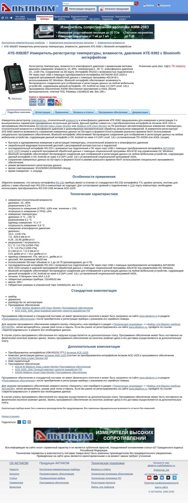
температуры (39, 120)
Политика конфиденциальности (161, 483)
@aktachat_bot (161, 470)
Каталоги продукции (117, 8)
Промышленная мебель (52, 478)
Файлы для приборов (102, 487)
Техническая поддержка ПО (106, 478)
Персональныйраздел (122, 17)
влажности (72, 120)
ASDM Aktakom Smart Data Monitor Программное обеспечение (51, 372)
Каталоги (14, 474)
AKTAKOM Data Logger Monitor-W (27, 358)
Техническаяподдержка (107, 17)
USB (132, 185)
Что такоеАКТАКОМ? (20, 17)
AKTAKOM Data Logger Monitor (53, 125)
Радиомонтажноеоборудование (79, 17)
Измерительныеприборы (45, 17)
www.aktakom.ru (148, 316)
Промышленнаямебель (62, 17)
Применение (16, 482)
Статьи (13, 478)
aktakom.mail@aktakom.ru (161, 465)
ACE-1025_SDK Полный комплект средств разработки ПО (48, 369)
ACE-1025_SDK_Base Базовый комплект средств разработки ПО (52, 310)
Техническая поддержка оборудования (112, 474)
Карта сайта (161, 487)
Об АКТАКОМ (18, 463)
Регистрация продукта (82, 8)
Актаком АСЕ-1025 (77, 352)
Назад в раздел (11, 416)
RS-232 (60, 182)
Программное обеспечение (18, 318)
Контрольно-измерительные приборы (60, 469)
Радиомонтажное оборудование (57, 474)
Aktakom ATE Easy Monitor (92, 125)
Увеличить (16, 98)
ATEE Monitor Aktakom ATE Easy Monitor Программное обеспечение (54, 307)
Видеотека (15, 487)
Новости (31, 19)
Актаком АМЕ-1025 (55, 355)
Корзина (165, 5)
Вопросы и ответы (101, 469)
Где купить (94, 19)
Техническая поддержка (127, 324)
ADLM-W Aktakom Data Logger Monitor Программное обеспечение (53, 366)
